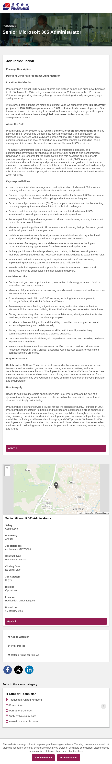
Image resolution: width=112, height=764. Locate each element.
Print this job (16, 645)
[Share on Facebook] (7, 670)
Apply (12, 448)
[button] (56, 485)
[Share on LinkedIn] (29, 670)
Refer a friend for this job (23, 655)
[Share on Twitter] (18, 670)
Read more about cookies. (69, 751)
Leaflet (80, 513)
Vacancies (9, 25)
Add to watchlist (18, 637)
